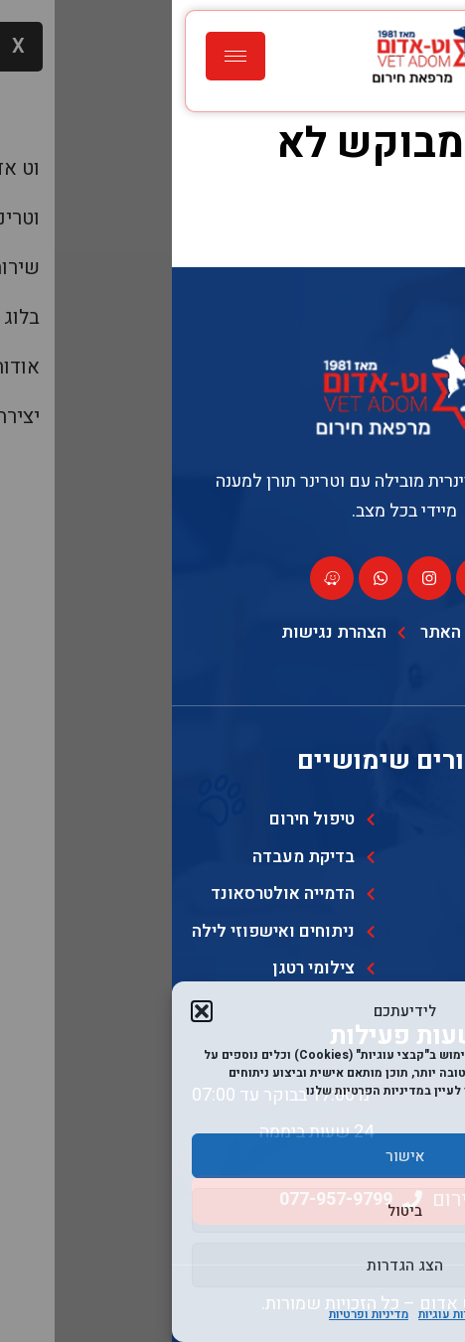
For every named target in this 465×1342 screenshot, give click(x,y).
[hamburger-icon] (63, 56)
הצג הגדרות (233, 1265)
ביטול (233, 1211)
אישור (233, 1156)
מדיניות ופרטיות (196, 1314)
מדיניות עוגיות (282, 1314)
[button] (30, 1011)
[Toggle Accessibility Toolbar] (419, 1296)
